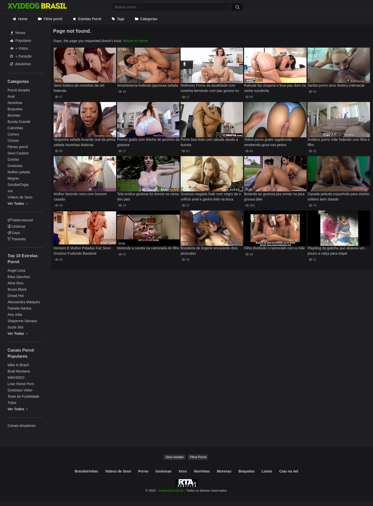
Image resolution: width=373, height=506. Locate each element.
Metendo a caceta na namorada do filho (148, 248)
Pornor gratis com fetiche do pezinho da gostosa (148, 142)
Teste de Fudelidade (23, 396)
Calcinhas (15, 128)
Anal (11, 96)
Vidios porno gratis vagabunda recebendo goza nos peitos (268, 142)
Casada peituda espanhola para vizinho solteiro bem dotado (338, 196)
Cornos (13, 134)
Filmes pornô (18, 147)
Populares (20, 41)
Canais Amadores (22, 426)
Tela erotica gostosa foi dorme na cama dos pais (148, 196)
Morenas (224, 471)
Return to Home (135, 41)
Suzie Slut (15, 327)
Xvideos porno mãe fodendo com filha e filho (339, 142)
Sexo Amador (174, 457)
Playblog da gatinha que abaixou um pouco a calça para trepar (336, 250)
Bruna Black (17, 289)
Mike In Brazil (18, 365)
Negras (13, 178)
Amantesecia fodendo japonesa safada (147, 85)
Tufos (12, 403)
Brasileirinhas (86, 471)
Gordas (13, 159)
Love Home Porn (21, 384)
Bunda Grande (19, 122)
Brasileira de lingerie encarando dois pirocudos (209, 250)
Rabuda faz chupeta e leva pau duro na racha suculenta (275, 88)
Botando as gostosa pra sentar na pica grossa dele (274, 196)
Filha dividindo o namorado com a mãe (274, 248)
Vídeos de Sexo (20, 197)
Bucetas (14, 115)
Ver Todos (18, 409)
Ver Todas (17, 203)
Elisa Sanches (19, 277)
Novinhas (15, 103)
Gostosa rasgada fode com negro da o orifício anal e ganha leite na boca (211, 196)
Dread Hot (16, 296)
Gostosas (15, 166)
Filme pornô (53, 19)
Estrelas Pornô (89, 19)
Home (22, 19)
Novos (18, 33)
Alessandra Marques (24, 302)
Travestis (17, 239)
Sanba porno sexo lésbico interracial (336, 85)
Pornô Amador (19, 90)
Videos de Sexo (118, 471)
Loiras (267, 471)
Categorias (148, 19)
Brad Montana (19, 371)
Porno (143, 471)
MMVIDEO (16, 378)
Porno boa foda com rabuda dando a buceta (209, 142)
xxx (10, 191)
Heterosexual (20, 220)
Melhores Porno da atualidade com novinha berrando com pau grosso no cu (210, 88)
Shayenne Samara (22, 321)
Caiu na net (288, 471)
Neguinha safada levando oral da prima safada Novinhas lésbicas (84, 142)
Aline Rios (15, 283)
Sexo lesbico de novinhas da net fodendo (79, 88)
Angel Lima (16, 270)
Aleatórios (20, 64)
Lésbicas (16, 226)
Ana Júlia (15, 315)
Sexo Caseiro (18, 153)
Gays (14, 233)
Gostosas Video (20, 390)
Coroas (13, 141)
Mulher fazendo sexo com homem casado (80, 196)
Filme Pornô (198, 457)
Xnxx (183, 471)
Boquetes (15, 109)
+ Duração (21, 56)
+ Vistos (19, 48)
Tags (120, 19)
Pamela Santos (19, 308)
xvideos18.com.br (171, 490)
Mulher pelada (19, 172)
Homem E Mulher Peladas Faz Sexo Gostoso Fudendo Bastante (82, 250)
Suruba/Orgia (18, 185)
